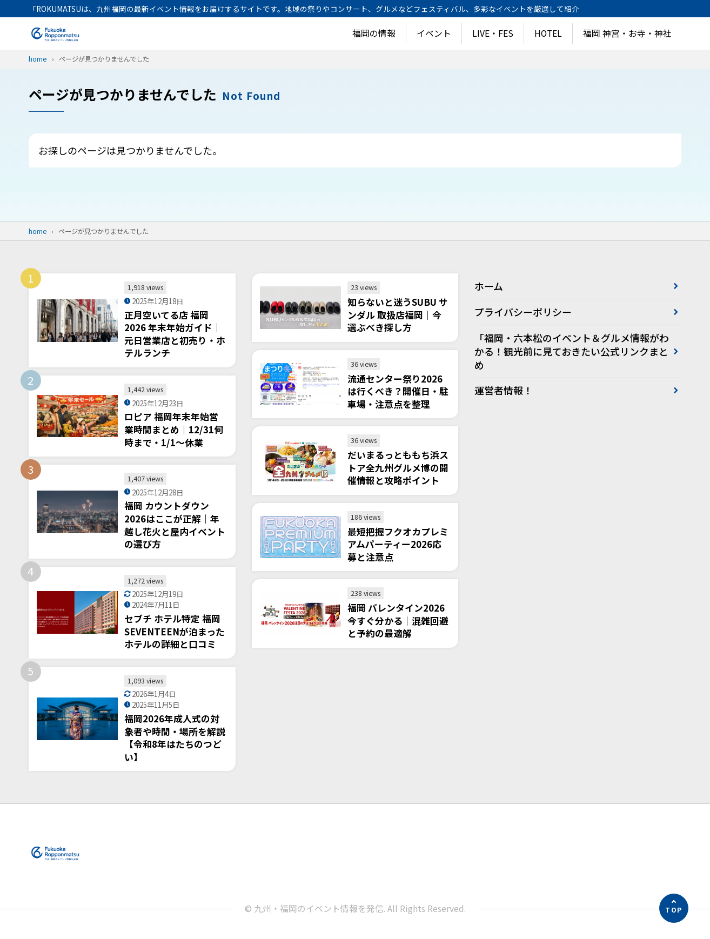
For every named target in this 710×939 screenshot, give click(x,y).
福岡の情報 (374, 33)
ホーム (488, 286)
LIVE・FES (492, 33)
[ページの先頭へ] (673, 908)
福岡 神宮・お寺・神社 (627, 33)
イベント (434, 33)
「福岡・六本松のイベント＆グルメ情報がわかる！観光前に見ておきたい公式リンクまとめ (566, 351)
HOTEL (548, 33)
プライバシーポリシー (523, 312)
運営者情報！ (503, 391)
